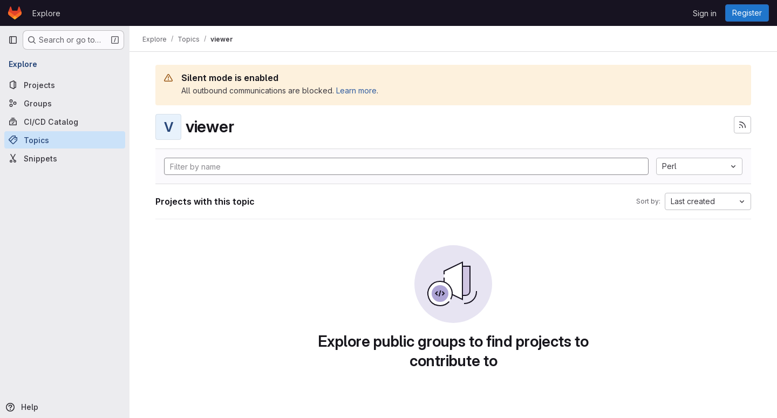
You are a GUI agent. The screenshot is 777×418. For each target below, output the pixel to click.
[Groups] (64, 103)
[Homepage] (15, 13)
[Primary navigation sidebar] (13, 40)
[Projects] (64, 84)
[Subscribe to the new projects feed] (742, 124)
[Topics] (64, 140)
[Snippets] (64, 158)
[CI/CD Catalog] (64, 121)
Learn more (356, 90)
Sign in (705, 13)
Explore (46, 13)
